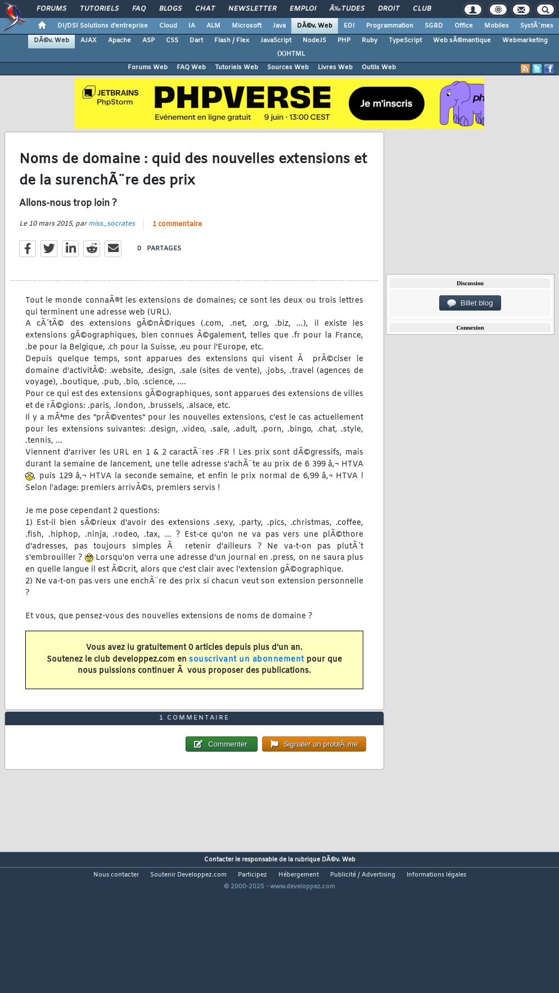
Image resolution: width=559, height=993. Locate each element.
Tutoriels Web (236, 67)
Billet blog (470, 303)
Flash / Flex (231, 40)
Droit (388, 9)
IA (191, 26)
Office (463, 26)
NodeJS (314, 40)
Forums (51, 9)
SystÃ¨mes (536, 26)
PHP (343, 40)
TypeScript (405, 40)
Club (422, 9)
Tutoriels (99, 9)
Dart (196, 40)
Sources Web (288, 67)
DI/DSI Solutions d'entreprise (102, 26)
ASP (148, 40)
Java (279, 26)
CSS (172, 40)
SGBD (434, 26)
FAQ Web (191, 67)
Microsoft (247, 26)
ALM (213, 26)
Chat (205, 9)
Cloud (168, 26)
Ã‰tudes (347, 9)
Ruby (369, 40)
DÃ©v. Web (314, 26)
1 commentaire (177, 243)
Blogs (170, 9)
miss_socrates (111, 243)
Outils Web (379, 67)
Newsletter (252, 9)
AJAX (88, 40)
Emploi (302, 9)
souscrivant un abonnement (246, 678)
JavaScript (275, 40)
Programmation (389, 26)
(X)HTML (291, 54)
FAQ (139, 9)
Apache (119, 40)
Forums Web (148, 67)
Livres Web (335, 67)
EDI (349, 26)
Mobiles (496, 26)
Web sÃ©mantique (462, 40)
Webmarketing (525, 40)
